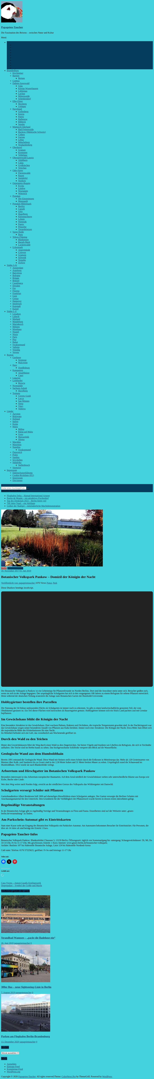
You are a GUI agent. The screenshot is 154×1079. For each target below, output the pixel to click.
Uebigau (22, 106)
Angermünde (24, 250)
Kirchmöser (18, 73)
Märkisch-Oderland (21, 127)
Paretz (21, 116)
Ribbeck (22, 122)
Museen (16, 55)
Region (10, 355)
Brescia (21, 383)
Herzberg (22, 104)
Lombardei (17, 380)
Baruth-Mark (24, 242)
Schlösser (17, 60)
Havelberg (23, 391)
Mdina (21, 429)
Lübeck (16, 316)
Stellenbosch (24, 465)
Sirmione (22, 360)
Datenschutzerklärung (22, 473)
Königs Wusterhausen (28, 88)
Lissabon (17, 314)
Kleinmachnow (25, 216)
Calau (20, 163)
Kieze (15, 50)
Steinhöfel (23, 178)
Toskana (16, 393)
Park (55, 583)
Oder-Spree (18, 170)
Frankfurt (17, 293)
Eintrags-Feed (13, 1066)
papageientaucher (22, 943)
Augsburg (17, 270)
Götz (20, 211)
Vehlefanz (22, 155)
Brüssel (16, 280)
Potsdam (16, 196)
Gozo (20, 434)
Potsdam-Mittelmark (22, 204)
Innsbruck (17, 303)
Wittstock (22, 193)
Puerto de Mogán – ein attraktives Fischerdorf (28, 498)
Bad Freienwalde (26, 129)
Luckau (21, 93)
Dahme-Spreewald (21, 83)
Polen (15, 455)
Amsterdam (18, 268)
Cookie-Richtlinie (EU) (23, 475)
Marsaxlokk (23, 437)
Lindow (21, 188)
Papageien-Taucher (12, 27)
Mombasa (17, 329)
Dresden (16, 286)
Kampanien (18, 370)
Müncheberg (24, 142)
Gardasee (17, 357)
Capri (20, 375)
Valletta (16, 347)
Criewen (22, 252)
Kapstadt (17, 306)
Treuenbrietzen (25, 229)
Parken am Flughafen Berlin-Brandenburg (25, 1036)
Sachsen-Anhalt (20, 388)
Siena (20, 403)
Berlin (10, 42)
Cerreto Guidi (24, 396)
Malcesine (23, 362)
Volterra (21, 408)
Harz (15, 365)
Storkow (22, 180)
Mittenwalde (24, 96)
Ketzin (21, 114)
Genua (15, 298)
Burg (20, 234)
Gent (15, 296)
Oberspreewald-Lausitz (23, 157)
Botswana (17, 416)
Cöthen (21, 134)
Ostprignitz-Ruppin (21, 183)
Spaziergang (18, 65)
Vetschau (22, 168)
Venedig (16, 350)
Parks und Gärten (20, 58)
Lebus (21, 139)
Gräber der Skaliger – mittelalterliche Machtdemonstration (33, 506)
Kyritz (21, 186)
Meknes (16, 327)
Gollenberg (23, 111)
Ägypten (16, 414)
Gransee (22, 150)
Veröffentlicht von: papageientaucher (18, 583)
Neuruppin (23, 191)
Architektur (18, 45)
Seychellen (17, 460)
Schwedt (22, 257)
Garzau (21, 137)
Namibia (16, 447)
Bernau (21, 78)
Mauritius (17, 444)
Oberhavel (17, 147)
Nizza (15, 334)
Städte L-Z (12, 311)
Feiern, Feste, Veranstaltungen (26, 52)
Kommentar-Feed (15, 1069)
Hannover (17, 301)
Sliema (21, 439)
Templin (22, 260)
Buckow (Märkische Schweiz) (32, 132)
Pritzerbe (22, 227)
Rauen (21, 175)
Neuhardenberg (25, 145)
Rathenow (22, 119)
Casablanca (18, 283)
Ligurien (16, 378)
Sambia (16, 457)
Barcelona (17, 273)
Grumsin (22, 255)
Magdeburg (18, 321)
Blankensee (23, 239)
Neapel (16, 332)
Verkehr (16, 68)
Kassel (16, 309)
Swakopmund (19, 344)
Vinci (20, 406)
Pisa (14, 339)
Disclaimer (17, 480)
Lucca (21, 398)
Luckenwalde (24, 245)
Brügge (16, 278)
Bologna (16, 275)
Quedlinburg (24, 367)
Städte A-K (12, 265)
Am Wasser (18, 47)
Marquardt (23, 201)
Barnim (16, 75)
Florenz (16, 291)
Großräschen (24, 165)
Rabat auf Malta (25, 432)
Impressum (12, 470)
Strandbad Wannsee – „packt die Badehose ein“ (28, 937)
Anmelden (11, 1064)
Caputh (21, 209)
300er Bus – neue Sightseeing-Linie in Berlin (26, 986)
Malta (15, 426)
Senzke (21, 124)
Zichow (21, 262)
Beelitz (21, 206)
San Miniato (23, 401)
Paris (15, 337)
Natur (49, 583)
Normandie (18, 385)
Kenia (15, 424)
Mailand (16, 319)
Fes (14, 288)
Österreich (17, 452)
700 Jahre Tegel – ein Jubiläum (21, 503)
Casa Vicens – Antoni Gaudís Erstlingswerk (21, 883)
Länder (10, 411)
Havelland (17, 109)
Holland (16, 419)
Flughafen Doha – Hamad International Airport (28, 495)
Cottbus (16, 81)
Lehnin (21, 219)
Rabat (15, 342)
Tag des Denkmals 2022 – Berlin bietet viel (26, 501)
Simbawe (17, 467)
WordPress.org (13, 1071)
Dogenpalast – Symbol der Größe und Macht (21, 885)
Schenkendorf (24, 98)
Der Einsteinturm (26, 198)
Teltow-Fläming (20, 237)
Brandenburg (13, 70)
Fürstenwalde (24, 173)
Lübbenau (22, 91)
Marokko (17, 442)
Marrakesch (18, 324)
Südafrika (17, 462)
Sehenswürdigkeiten (22, 63)
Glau (20, 86)
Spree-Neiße (18, 232)
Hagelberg (23, 214)
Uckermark (18, 247)
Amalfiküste (23, 373)
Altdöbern (22, 160)
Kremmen (22, 152)
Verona (16, 352)
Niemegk (22, 221)
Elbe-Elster (18, 101)
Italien (15, 421)
